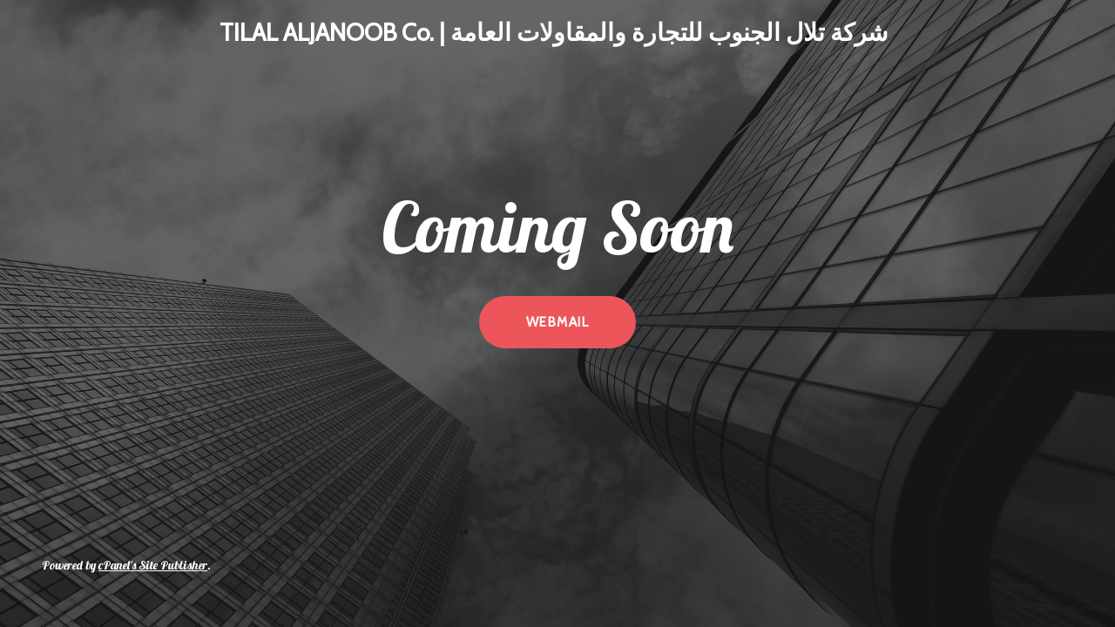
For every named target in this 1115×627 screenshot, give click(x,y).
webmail (557, 322)
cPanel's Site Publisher (152, 565)
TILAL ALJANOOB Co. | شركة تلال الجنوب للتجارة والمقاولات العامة (554, 32)
